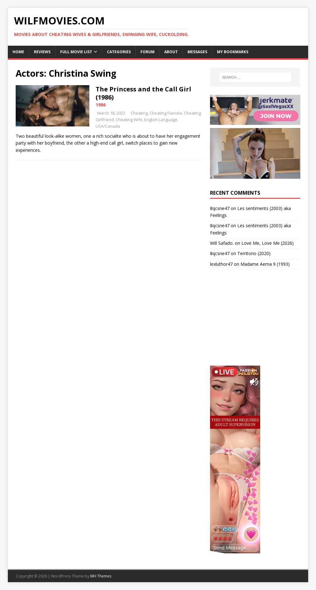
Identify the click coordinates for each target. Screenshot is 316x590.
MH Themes (100, 576)
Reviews (42, 51)
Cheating (139, 113)
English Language (160, 119)
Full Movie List (76, 51)
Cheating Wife (129, 119)
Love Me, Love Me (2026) (267, 243)
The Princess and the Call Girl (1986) (143, 93)
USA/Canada (108, 126)
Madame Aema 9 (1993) (265, 264)
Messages (197, 51)
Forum (147, 51)
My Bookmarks (232, 51)
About (171, 51)
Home (18, 51)
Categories (119, 51)
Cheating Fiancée (166, 113)
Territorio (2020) (254, 253)
